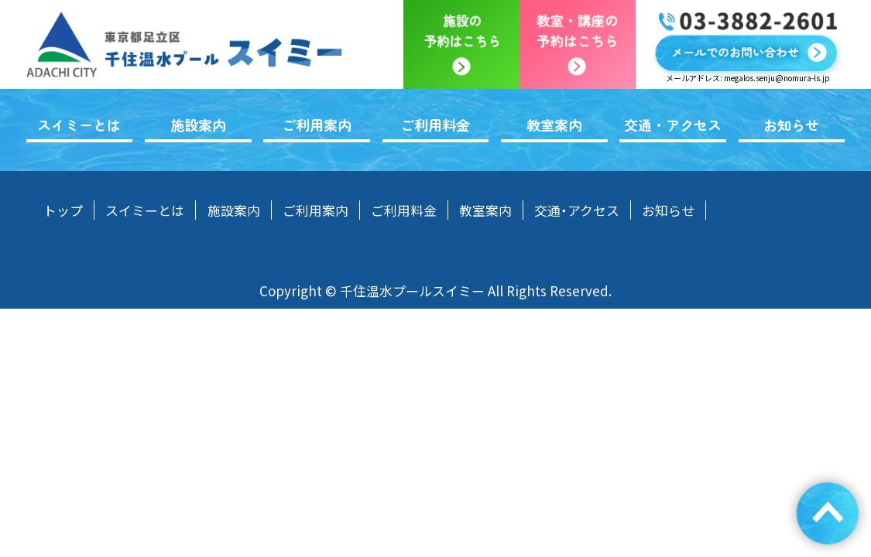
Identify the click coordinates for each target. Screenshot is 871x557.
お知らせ (791, 125)
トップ (63, 210)
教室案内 (554, 125)
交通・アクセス (673, 125)
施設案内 (198, 125)
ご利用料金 (435, 125)
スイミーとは (79, 125)
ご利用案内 (316, 125)
